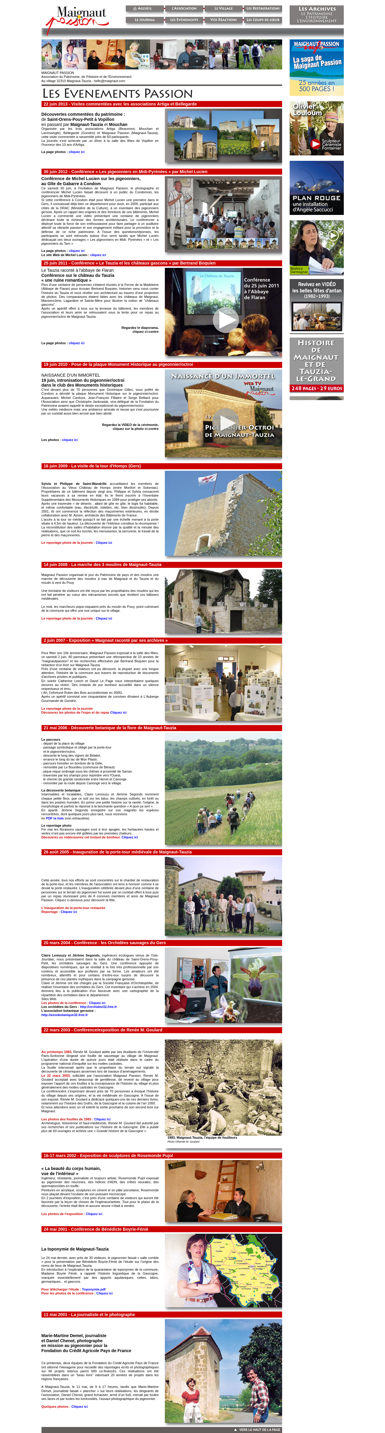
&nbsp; (313, 219)
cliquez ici (77, 152)
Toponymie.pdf (94, 1289)
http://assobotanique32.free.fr (65, 1015)
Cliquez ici (104, 542)
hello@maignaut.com (109, 81)
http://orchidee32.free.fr (98, 1007)
